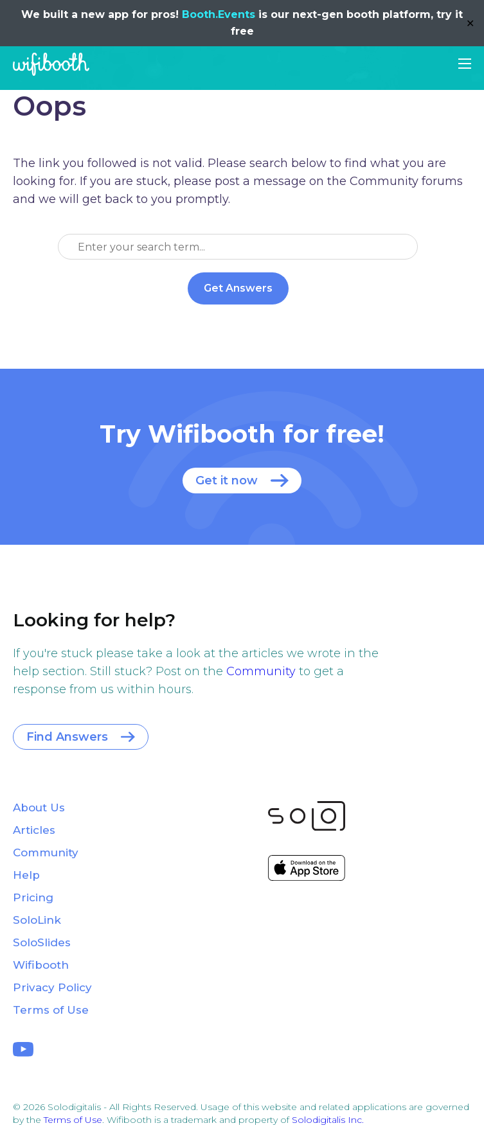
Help (26, 875)
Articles (34, 830)
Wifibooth (51, 64)
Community (261, 671)
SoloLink (37, 920)
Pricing (33, 897)
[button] (465, 63)
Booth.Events (218, 14)
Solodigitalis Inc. (328, 1120)
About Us (39, 807)
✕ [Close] (470, 23)
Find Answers (67, 737)
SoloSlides (42, 942)
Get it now (226, 480)
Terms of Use (51, 1009)
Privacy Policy (52, 987)
